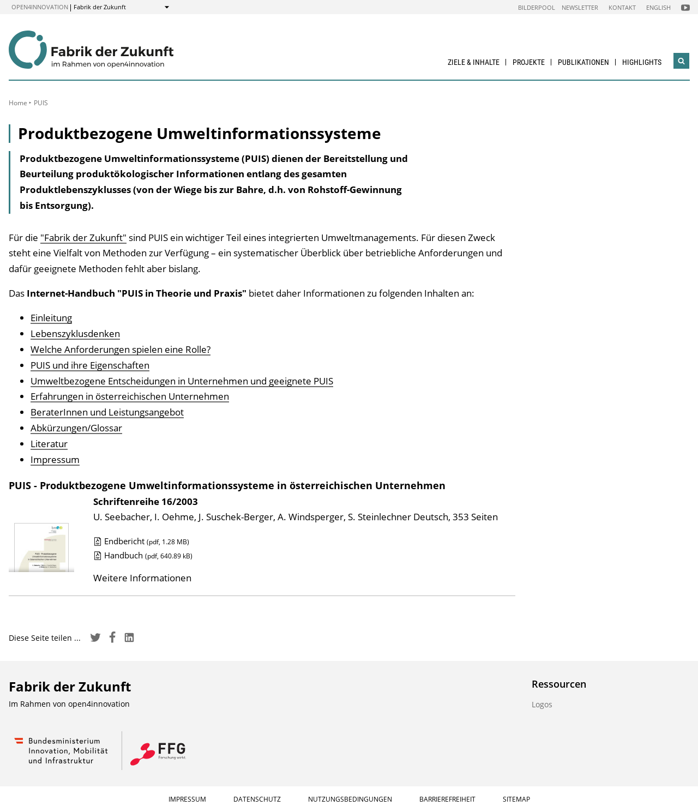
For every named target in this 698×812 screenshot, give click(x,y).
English (658, 7)
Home (18, 102)
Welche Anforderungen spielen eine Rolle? (120, 349)
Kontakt (622, 7)
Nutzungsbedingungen (350, 799)
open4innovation (39, 7)
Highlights (641, 62)
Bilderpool (536, 7)
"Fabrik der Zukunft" (83, 237)
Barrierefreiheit (447, 799)
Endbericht (141, 541)
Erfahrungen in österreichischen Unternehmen (130, 396)
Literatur (49, 443)
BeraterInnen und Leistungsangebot (107, 412)
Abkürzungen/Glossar (76, 428)
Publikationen (583, 62)
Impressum (55, 459)
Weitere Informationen (142, 578)
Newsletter (580, 7)
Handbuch (142, 555)
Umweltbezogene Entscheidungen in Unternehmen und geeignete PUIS (182, 381)
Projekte (529, 62)
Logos (542, 704)
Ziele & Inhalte (474, 62)
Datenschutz (257, 799)
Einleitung (51, 317)
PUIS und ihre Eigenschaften (90, 365)
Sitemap (516, 799)
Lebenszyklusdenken (75, 333)
